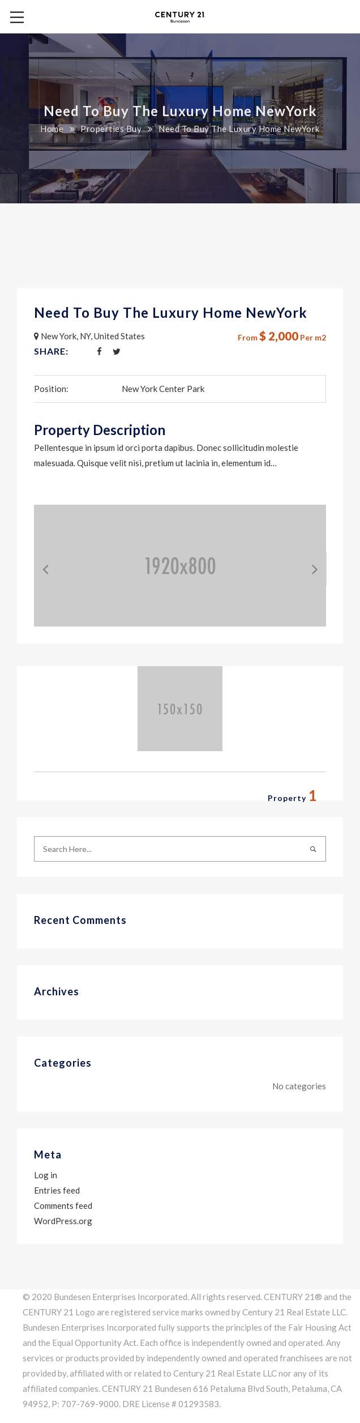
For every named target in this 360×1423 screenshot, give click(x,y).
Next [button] (306, 566)
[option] (180, 566)
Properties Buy (111, 128)
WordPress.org (63, 1221)
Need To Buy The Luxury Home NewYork (170, 312)
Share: (51, 351)
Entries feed (57, 1190)
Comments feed (63, 1205)
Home (51, 128)
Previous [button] (37, 566)
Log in (45, 1175)
